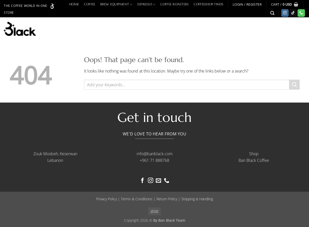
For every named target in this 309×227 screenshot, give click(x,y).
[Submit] (294, 85)
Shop (254, 154)
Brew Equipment (116, 4)
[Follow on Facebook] (142, 181)
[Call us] (301, 13)
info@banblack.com (155, 154)
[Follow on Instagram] (285, 13)
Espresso (146, 4)
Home (74, 4)
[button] (247, 4)
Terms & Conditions (136, 198)
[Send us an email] (158, 181)
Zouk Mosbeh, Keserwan (55, 154)
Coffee (89, 4)
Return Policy (167, 198)
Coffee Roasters (174, 4)
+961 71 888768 (154, 160)
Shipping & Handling (197, 198)
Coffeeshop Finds (208, 4)
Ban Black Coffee (253, 160)
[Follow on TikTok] (293, 13)
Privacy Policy (106, 198)
